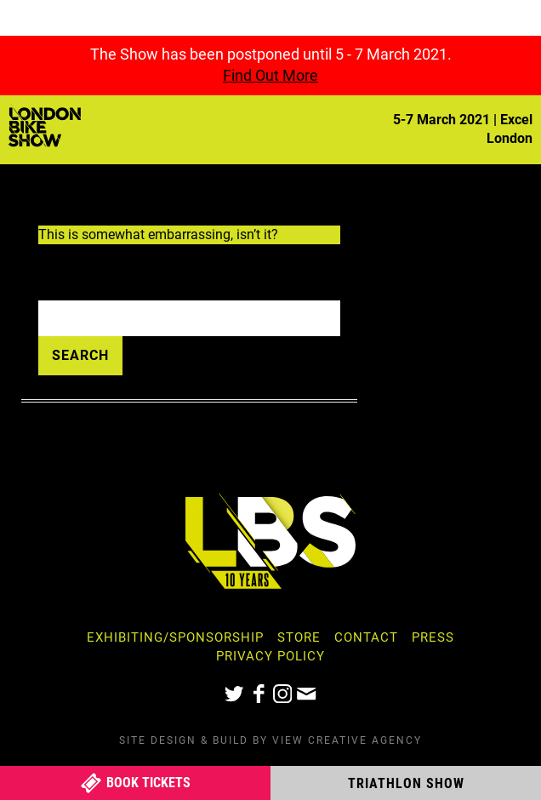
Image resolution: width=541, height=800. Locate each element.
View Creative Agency (347, 740)
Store (299, 637)
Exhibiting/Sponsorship (175, 637)
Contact (366, 637)
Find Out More (270, 75)
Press (433, 637)
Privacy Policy (270, 656)
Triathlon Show (406, 783)
